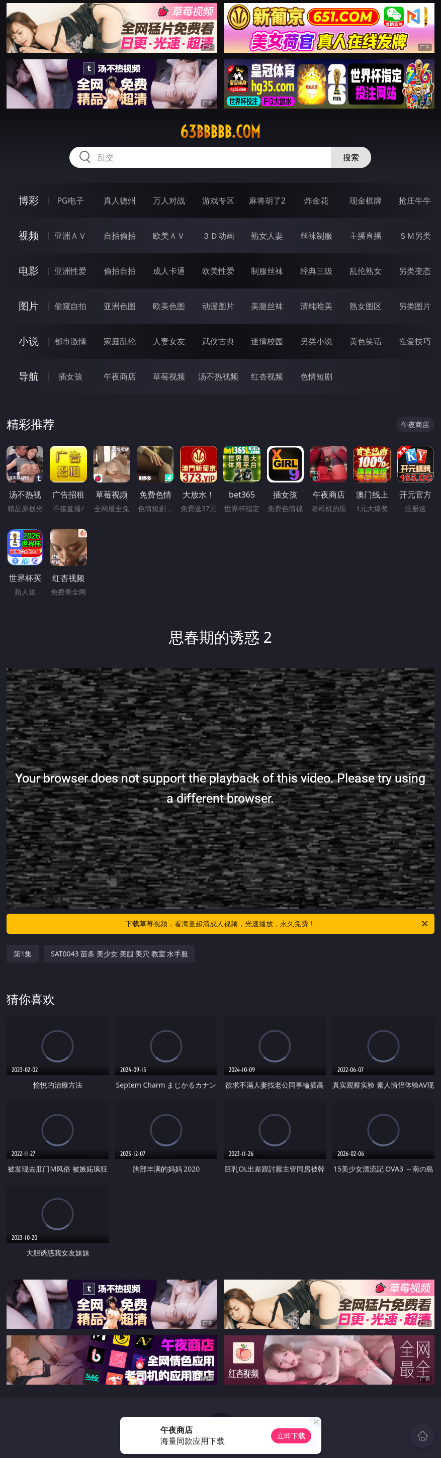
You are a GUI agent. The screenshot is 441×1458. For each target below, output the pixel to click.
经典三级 (316, 270)
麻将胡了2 (267, 200)
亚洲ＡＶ (70, 235)
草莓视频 (169, 376)
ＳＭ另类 (415, 235)
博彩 (29, 200)
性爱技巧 (415, 341)
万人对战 (169, 200)
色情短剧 (316, 376)
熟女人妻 (267, 235)
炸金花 (316, 200)
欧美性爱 (218, 270)
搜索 (351, 157)
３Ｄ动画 (218, 235)
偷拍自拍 (120, 270)
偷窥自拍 (70, 306)
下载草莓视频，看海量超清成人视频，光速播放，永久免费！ (277, 924)
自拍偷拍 (120, 235)
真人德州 (120, 200)
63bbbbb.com (220, 132)
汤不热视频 (218, 376)
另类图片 (415, 306)
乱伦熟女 (365, 270)
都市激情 (70, 341)
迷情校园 (267, 341)
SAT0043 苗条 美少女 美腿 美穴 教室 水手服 (119, 953)
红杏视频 (267, 376)
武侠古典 (218, 341)
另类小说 (316, 341)
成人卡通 (169, 270)
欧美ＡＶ (169, 235)
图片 (29, 306)
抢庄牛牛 (415, 200)
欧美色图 (169, 306)
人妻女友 (169, 341)
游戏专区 (218, 200)
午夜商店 (120, 376)
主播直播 (365, 235)
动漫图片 (218, 306)
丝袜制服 (316, 235)
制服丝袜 (267, 270)
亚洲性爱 (70, 270)
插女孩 (70, 376)
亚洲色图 (120, 306)
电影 (29, 270)
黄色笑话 (365, 341)
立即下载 (291, 1435)
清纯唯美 (316, 306)
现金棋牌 (365, 200)
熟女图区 (365, 306)
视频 (29, 235)
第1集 (23, 953)
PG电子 (70, 200)
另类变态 (415, 270)
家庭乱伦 (120, 341)
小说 (29, 341)
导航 (29, 376)
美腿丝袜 (267, 306)
